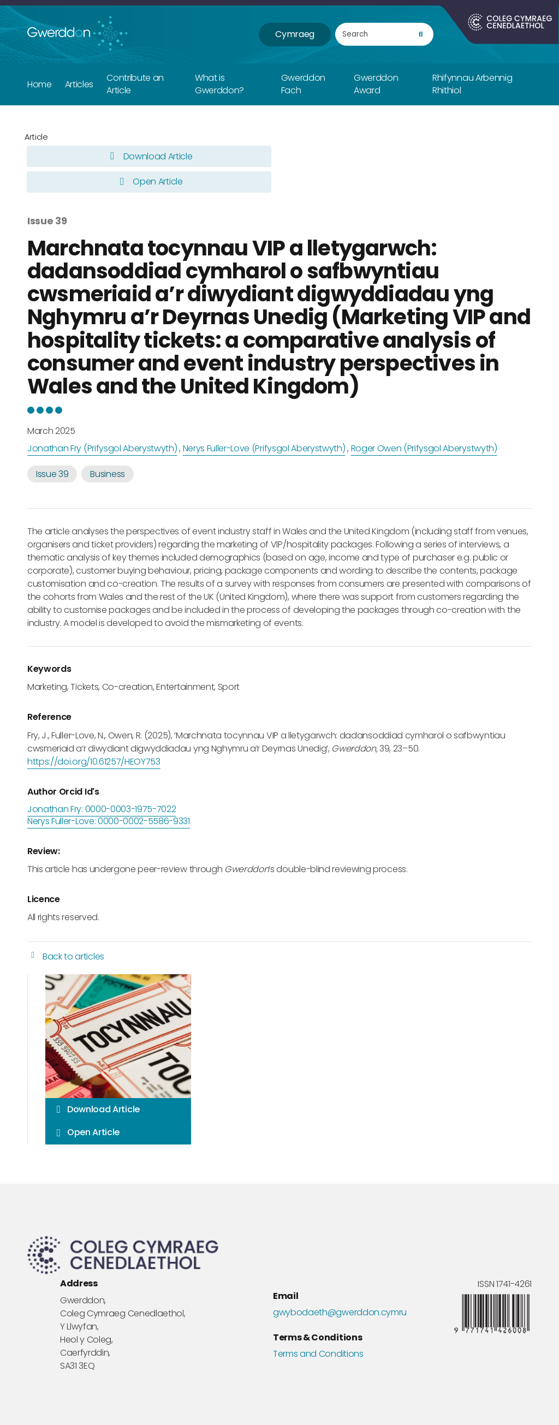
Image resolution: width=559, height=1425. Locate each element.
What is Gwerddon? (219, 83)
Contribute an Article (135, 83)
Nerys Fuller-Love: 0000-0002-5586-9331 (108, 821)
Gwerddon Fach (303, 83)
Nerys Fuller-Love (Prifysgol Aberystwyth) (264, 448)
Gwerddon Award (376, 83)
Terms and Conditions (318, 1354)
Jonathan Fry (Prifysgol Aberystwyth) (102, 448)
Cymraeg (294, 34)
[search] (421, 34)
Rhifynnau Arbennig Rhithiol (472, 83)
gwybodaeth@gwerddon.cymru (340, 1313)
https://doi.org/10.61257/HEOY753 (93, 761)
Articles (79, 84)
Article (36, 137)
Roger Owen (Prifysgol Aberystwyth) (424, 448)
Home (39, 84)
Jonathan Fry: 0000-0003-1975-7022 (101, 809)
